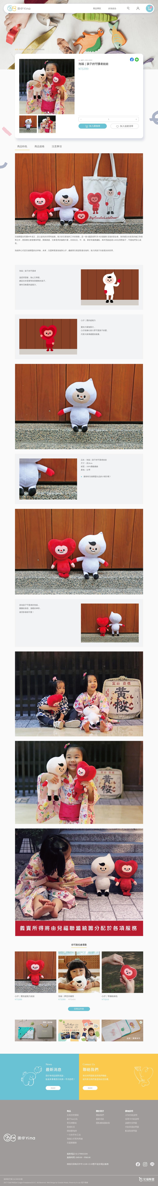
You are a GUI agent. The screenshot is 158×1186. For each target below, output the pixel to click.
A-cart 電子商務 (82, 1183)
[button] (45, 112)
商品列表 (22, 49)
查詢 (128, 8)
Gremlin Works (63, 1183)
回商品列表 (79, 1009)
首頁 (16, 49)
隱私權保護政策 (103, 1123)
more (53, 1088)
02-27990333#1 (81, 1154)
